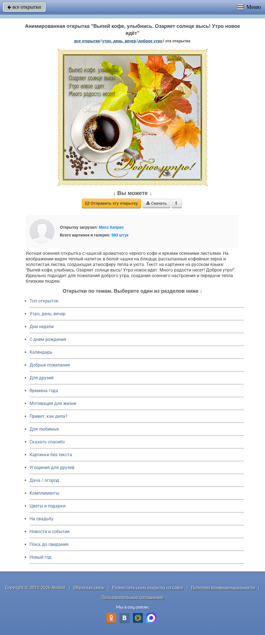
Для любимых (44, 429)
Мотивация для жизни (53, 403)
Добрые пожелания (50, 365)
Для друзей (41, 377)
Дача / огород (44, 480)
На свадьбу (41, 518)
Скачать (156, 203)
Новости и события (50, 531)
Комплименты (44, 493)
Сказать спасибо (47, 441)
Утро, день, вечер (47, 313)
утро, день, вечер (119, 41)
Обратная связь (89, 587)
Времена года (44, 390)
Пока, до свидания (49, 544)
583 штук (120, 235)
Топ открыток (44, 301)
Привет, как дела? (48, 416)
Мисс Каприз (111, 227)
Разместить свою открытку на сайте (147, 587)
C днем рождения (48, 339)
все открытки (24, 7)
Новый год (40, 557)
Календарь (41, 352)
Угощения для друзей (52, 467)
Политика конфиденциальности (223, 587)
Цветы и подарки (47, 506)
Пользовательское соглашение (132, 597)
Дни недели (42, 326)
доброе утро (150, 41)
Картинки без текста (51, 454)
